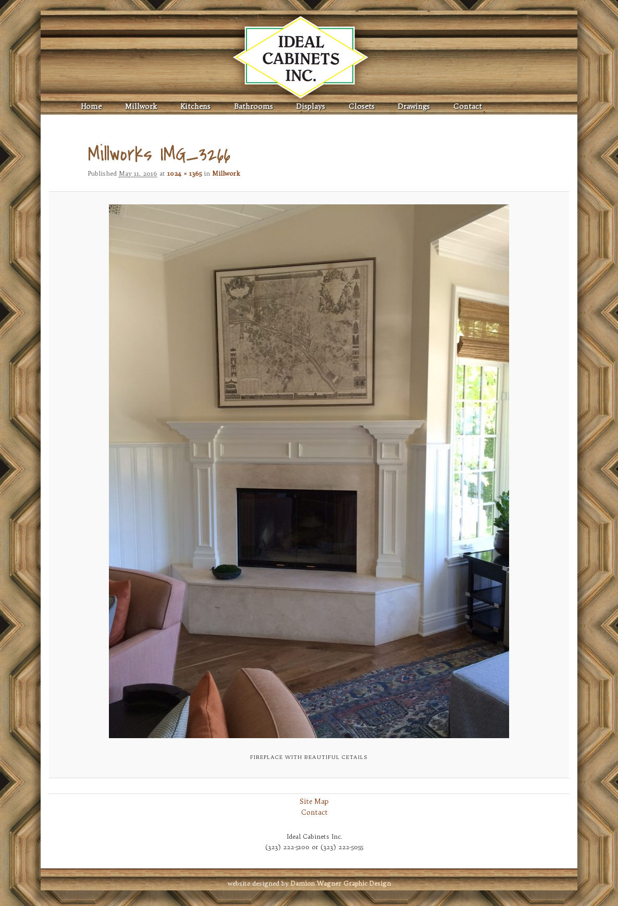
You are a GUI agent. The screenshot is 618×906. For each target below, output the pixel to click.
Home (91, 106)
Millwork (141, 106)
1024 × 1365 (184, 173)
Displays (310, 106)
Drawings (414, 106)
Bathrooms (253, 106)
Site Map (314, 801)
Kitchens (195, 106)
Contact (467, 106)
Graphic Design (341, 883)
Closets (362, 106)
